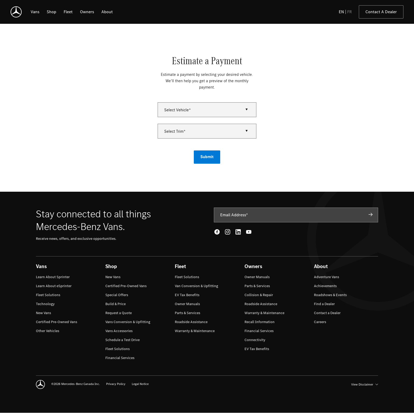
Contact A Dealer (381, 12)
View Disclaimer (364, 384)
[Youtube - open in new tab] (249, 232)
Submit (207, 156)
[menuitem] (53, 277)
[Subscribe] (370, 215)
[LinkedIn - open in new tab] (238, 232)
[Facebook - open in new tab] (217, 232)
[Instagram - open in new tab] (227, 232)
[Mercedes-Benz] (16, 11)
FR (349, 12)
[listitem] (35, 11)
